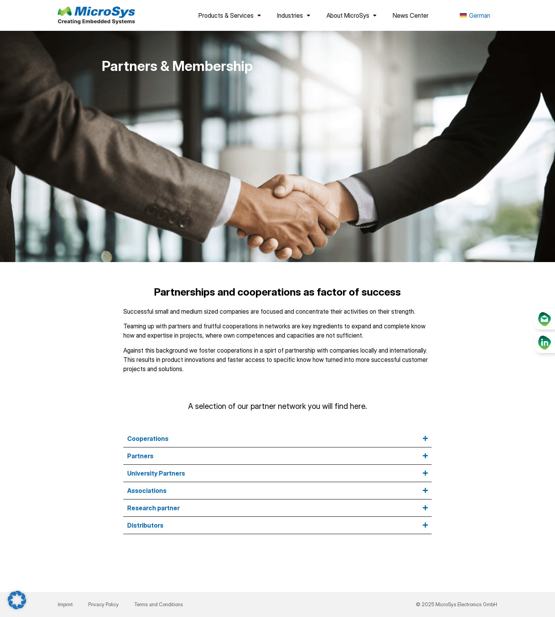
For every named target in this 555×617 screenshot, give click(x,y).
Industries (293, 15)
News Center (411, 15)
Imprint (65, 604)
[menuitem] (475, 15)
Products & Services (229, 15)
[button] (17, 600)
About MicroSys (351, 15)
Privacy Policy (103, 604)
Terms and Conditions (158, 604)
